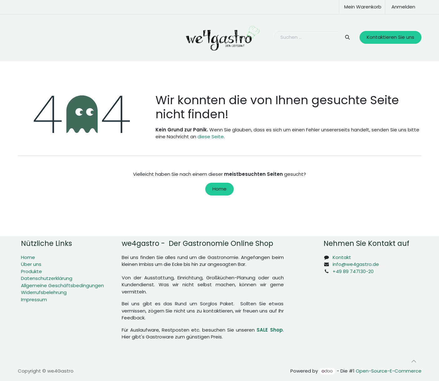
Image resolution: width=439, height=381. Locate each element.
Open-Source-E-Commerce (388, 371)
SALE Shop (270, 330)
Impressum (34, 299)
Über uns (31, 264)
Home (219, 188)
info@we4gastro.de (356, 264)
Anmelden (403, 6)
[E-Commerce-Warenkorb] (362, 7)
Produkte (31, 271)
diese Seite (210, 136)
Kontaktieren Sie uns (390, 37)
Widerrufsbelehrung (44, 292)
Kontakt (342, 257)
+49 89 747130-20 (353, 271)
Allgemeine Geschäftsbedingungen (62, 285)
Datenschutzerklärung (46, 278)
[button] (413, 361)
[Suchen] (347, 37)
